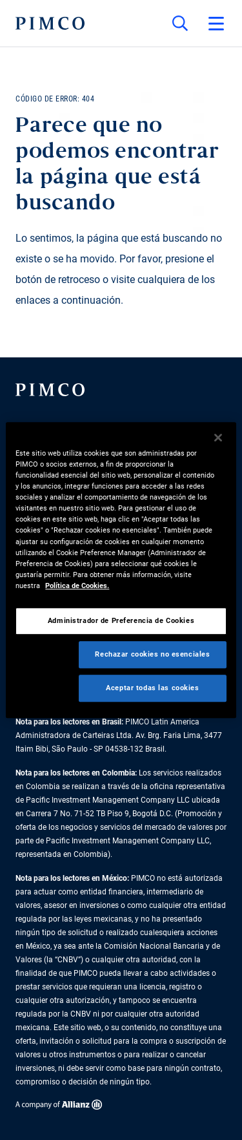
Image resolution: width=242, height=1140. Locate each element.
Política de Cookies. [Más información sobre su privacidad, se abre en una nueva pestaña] (77, 585)
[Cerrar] (218, 437)
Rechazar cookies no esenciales (152, 654)
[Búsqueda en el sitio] (180, 23)
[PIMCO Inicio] (50, 23)
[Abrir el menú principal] (216, 23)
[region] (121, 570)
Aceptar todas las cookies (152, 687)
